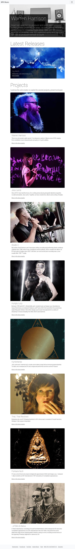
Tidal (41, 547)
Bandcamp (15, 547)
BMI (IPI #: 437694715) (50, 547)
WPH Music (5, 2)
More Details (15, 75)
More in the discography (18, 143)
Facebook (22, 547)
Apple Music (35, 547)
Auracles (60, 547)
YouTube (28, 547)
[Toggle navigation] (72, 2)
